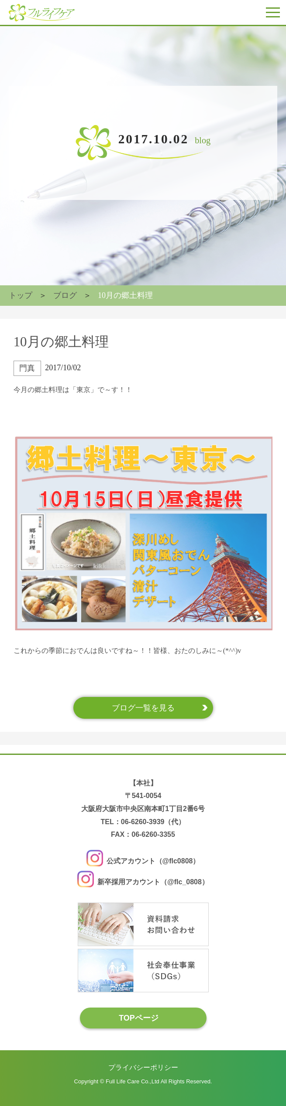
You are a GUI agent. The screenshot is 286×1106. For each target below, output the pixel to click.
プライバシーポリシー (143, 1067)
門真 (27, 368)
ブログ (65, 295)
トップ (20, 295)
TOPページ (139, 1018)
